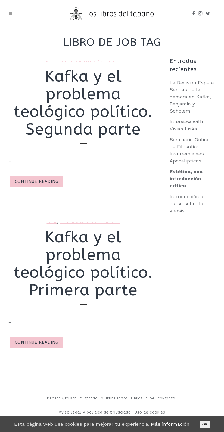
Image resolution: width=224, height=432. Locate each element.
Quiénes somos (114, 398)
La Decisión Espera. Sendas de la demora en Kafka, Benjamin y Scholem (192, 97)
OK (204, 424)
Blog (51, 61)
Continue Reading (36, 181)
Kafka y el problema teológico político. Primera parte (83, 263)
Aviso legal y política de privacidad (95, 412)
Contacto (166, 398)
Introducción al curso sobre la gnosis (187, 203)
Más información (170, 424)
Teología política (77, 61)
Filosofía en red (62, 398)
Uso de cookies (150, 412)
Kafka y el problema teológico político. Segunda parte (83, 103)
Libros (136, 398)
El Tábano (89, 398)
